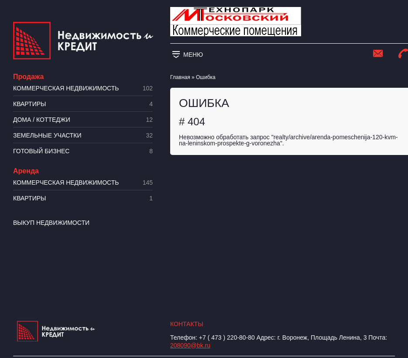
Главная (180, 77)
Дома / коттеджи (83, 120)
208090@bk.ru (190, 345)
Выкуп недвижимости (51, 222)
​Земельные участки (83, 135)
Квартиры (83, 104)
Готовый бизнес (83, 151)
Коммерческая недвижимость (83, 88)
